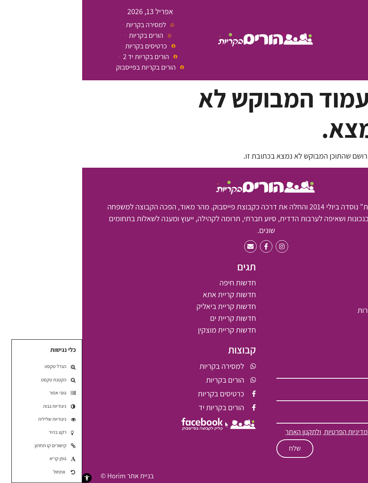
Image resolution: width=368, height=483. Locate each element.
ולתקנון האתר (221, 431)
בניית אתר (58, 475)
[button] (4, 478)
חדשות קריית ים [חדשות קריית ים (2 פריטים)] (151, 318)
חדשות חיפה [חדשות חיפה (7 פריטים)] (155, 283)
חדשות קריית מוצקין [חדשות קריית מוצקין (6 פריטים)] (145, 330)
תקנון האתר (334, 475)
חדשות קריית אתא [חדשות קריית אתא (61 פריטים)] (147, 294)
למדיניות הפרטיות (265, 431)
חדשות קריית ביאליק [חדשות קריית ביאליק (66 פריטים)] (144, 306)
